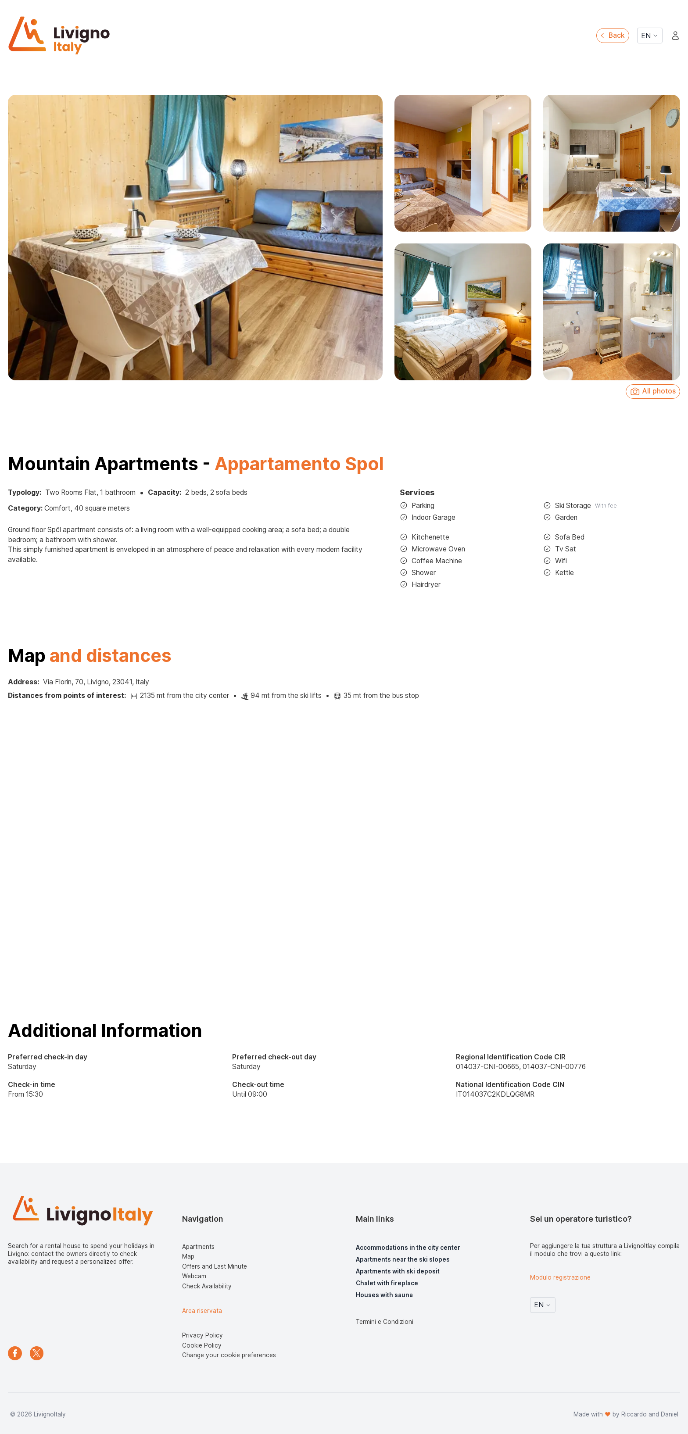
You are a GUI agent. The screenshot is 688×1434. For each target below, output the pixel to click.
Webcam (194, 1276)
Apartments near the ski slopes (403, 1259)
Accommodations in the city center (408, 1247)
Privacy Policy (202, 1335)
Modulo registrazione (560, 1277)
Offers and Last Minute (214, 1266)
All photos (653, 391)
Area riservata (202, 1310)
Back (611, 35)
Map (188, 1256)
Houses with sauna (384, 1294)
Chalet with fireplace (387, 1283)
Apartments (198, 1246)
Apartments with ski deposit (398, 1271)
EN (650, 36)
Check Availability (207, 1286)
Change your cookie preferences (229, 1355)
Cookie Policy (202, 1345)
